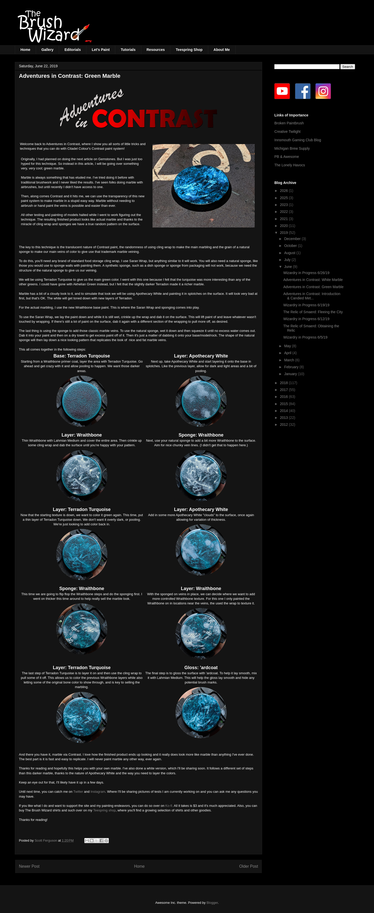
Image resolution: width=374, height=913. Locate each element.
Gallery (47, 50)
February (291, 367)
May (288, 346)
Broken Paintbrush (289, 123)
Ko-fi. (169, 806)
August (290, 253)
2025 (284, 198)
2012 (284, 424)
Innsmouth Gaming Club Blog (297, 140)
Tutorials (128, 50)
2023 (284, 205)
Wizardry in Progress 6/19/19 (306, 305)
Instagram (97, 792)
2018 (284, 383)
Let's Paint (101, 50)
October (291, 246)
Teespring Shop (189, 50)
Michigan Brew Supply (292, 148)
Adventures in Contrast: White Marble (313, 280)
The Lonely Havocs (289, 165)
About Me (222, 50)
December (292, 239)
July (287, 260)
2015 (284, 404)
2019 (284, 233)
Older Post (248, 866)
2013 (284, 418)
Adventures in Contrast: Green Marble (313, 287)
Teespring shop (104, 810)
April (288, 353)
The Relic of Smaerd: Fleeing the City (313, 312)
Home (25, 50)
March (289, 360)
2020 (284, 226)
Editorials (72, 50)
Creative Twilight (287, 131)
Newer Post (29, 866)
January (291, 374)
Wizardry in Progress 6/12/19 (306, 319)
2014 (284, 411)
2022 (284, 212)
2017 (284, 390)
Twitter (78, 792)
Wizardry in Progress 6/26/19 (306, 273)
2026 (284, 191)
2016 (284, 397)
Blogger (212, 903)
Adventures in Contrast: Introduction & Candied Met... (311, 296)
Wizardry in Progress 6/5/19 (305, 337)
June (288, 267)
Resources (156, 50)
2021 (284, 219)
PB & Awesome (286, 157)
